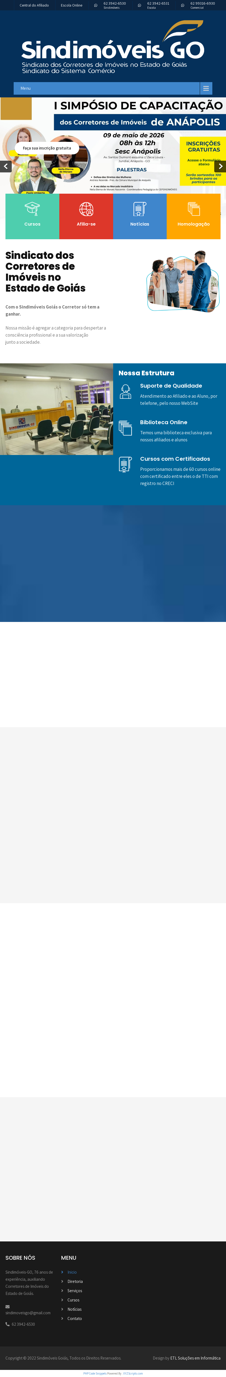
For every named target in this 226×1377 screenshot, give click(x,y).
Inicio (72, 1272)
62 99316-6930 (202, 3)
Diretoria (75, 1281)
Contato (74, 1318)
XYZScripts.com (133, 1373)
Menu (25, 88)
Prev (6, 166)
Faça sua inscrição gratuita (47, 148)
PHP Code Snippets (95, 1373)
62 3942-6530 (115, 3)
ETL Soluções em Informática (195, 1358)
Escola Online (71, 5)
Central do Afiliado (34, 5)
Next (220, 166)
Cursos (73, 1300)
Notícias (74, 1309)
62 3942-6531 (158, 3)
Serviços (74, 1290)
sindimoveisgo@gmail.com (28, 1312)
